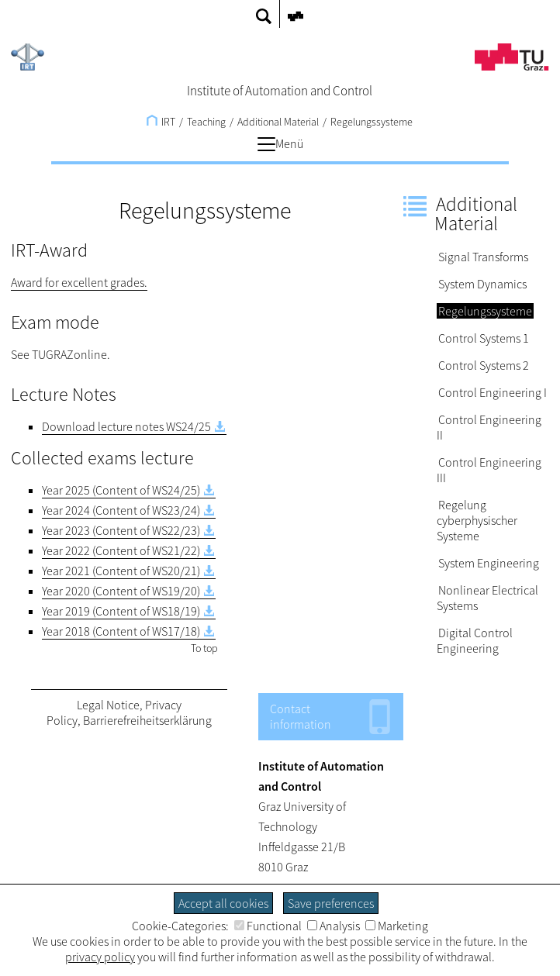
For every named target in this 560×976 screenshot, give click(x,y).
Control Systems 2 (483, 365)
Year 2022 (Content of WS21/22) (121, 550)
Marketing (396, 925)
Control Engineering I (492, 392)
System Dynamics (482, 283)
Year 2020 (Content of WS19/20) (121, 590)
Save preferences (331, 903)
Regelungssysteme (371, 122)
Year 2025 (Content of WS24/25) (121, 490)
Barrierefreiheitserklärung (147, 720)
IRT (161, 122)
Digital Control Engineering (475, 640)
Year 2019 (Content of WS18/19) (121, 611)
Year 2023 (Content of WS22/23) (121, 530)
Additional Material (278, 122)
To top (204, 648)
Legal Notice (108, 704)
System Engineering (488, 563)
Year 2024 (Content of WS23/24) (121, 510)
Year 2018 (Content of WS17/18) (121, 631)
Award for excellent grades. (79, 282)
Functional (268, 925)
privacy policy (100, 956)
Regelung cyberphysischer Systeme (477, 520)
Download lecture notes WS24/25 (126, 426)
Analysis (333, 925)
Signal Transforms (483, 256)
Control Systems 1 (483, 338)
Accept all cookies (223, 903)
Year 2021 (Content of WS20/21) (121, 570)
